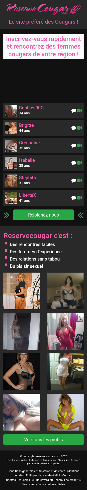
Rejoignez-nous (43, 215)
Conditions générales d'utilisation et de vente (36, 471)
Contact (67, 475)
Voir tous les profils (43, 439)
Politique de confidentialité (43, 475)
